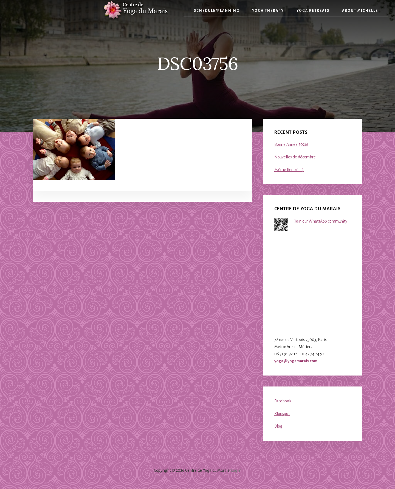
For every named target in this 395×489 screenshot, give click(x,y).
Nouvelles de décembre (295, 157)
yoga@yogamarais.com (295, 361)
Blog (278, 426)
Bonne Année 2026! (291, 144)
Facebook (282, 401)
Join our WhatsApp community (321, 221)
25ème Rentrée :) (289, 169)
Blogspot (282, 413)
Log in (236, 470)
